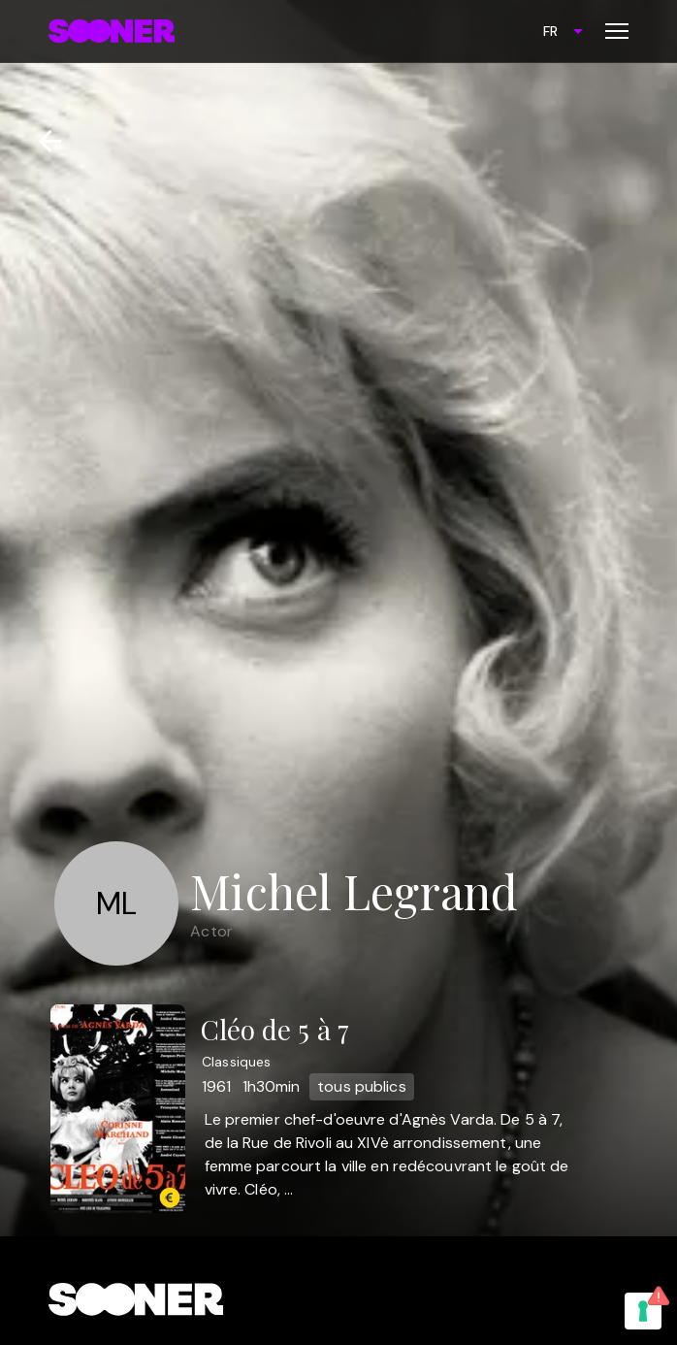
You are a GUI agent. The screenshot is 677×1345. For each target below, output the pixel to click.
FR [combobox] (550, 31)
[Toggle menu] (617, 31)
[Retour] (42, 141)
